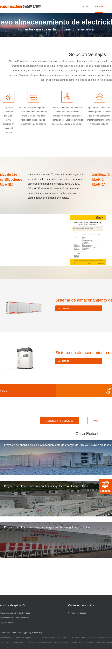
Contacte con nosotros (81, 605)
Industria (99, 6)
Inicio (85, 6)
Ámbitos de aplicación (13, 605)
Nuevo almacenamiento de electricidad (15, 613)
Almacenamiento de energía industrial (14, 618)
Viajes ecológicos (7, 623)
